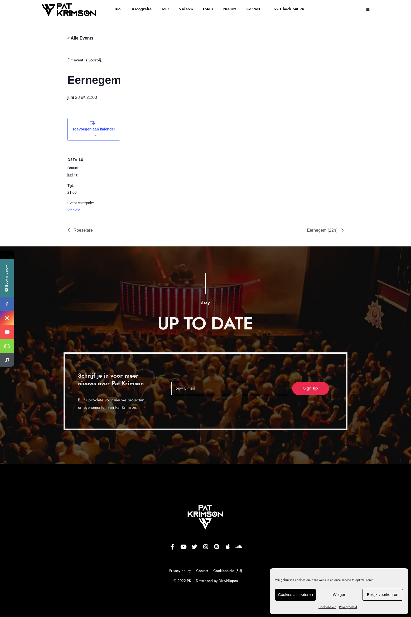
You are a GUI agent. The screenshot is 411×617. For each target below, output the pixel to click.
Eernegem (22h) (323, 230)
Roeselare (82, 230)
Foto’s (208, 9)
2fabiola (73, 210)
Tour (165, 9)
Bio (118, 9)
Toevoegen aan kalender (93, 129)
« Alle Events (80, 38)
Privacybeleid (348, 607)
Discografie (141, 9)
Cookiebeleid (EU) (227, 571)
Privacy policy (180, 571)
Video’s (186, 9)
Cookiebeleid (327, 607)
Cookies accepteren (295, 594)
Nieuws (230, 9)
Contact (253, 9)
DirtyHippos (228, 581)
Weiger (339, 594)
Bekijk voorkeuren (382, 594)
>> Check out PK (289, 9)
